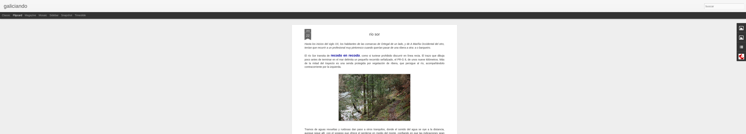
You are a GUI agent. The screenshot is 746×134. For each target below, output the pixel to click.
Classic (6, 15)
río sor (374, 34)
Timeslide (80, 15)
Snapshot (66, 15)
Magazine (30, 15)
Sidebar (54, 15)
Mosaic (43, 15)
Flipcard (17, 15)
